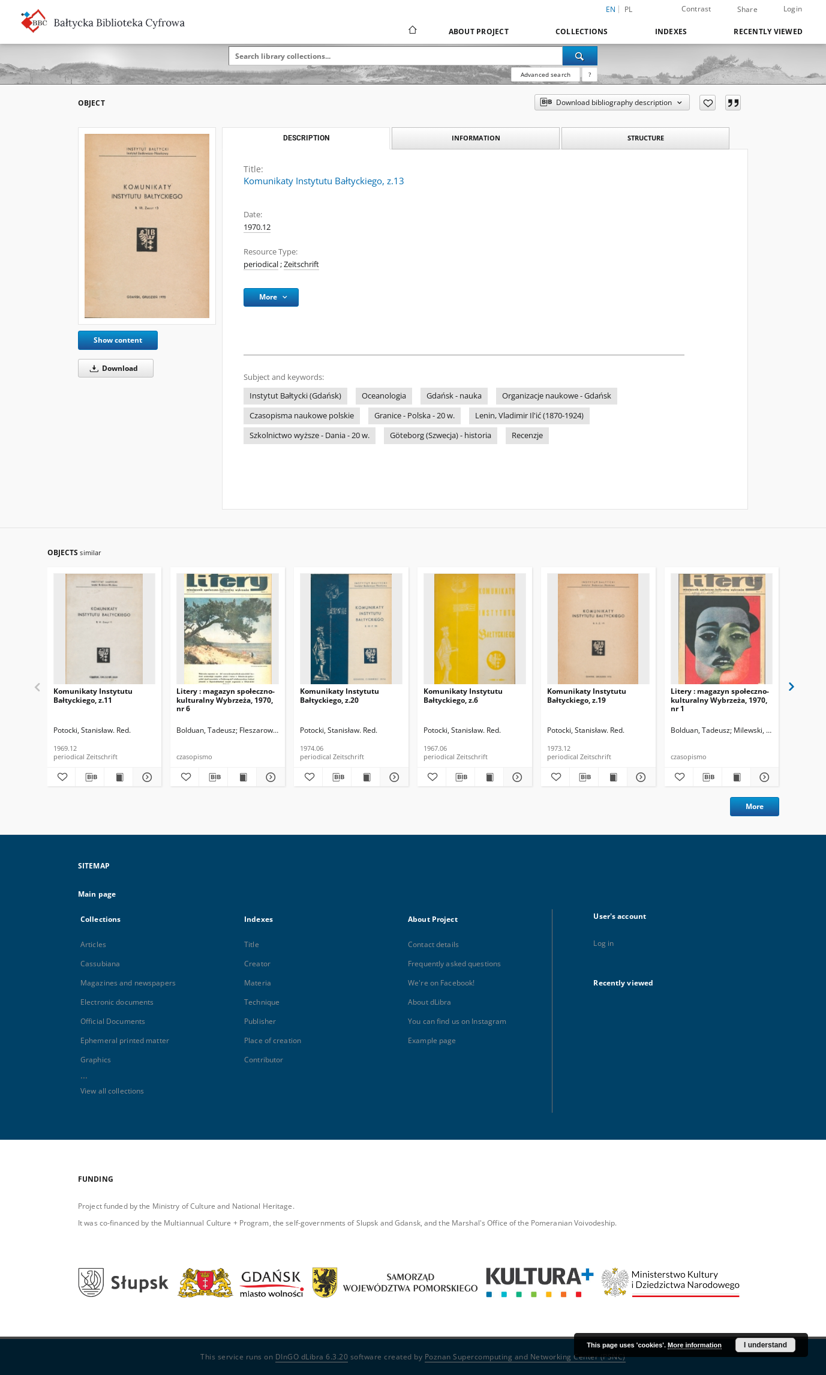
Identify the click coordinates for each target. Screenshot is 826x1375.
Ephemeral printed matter (124, 1040)
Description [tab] (306, 138)
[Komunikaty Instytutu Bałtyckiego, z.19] (598, 632)
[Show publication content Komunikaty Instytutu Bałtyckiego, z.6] (489, 777)
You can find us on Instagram (457, 1021)
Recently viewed (768, 31)
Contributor (263, 1060)
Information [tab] (476, 137)
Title (251, 944)
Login (792, 9)
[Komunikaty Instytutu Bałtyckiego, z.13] (147, 226)
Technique (262, 1002)
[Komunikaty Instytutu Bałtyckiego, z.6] (474, 632)
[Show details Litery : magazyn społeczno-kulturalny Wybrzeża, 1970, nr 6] (269, 777)
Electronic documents (117, 1002)
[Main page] (411, 31)
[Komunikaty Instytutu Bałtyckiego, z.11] (104, 632)
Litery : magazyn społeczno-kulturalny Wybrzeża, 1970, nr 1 (720, 699)
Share (747, 9)
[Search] (580, 55)
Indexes (671, 31)
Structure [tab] (645, 137)
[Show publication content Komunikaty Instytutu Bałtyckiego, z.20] (366, 777)
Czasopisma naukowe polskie (302, 416)
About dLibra (429, 1002)
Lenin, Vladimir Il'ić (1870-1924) (529, 416)
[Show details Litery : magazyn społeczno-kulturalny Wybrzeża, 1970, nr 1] (763, 777)
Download (112, 368)
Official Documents (112, 1021)
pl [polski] (628, 9)
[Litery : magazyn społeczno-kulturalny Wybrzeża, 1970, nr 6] (227, 632)
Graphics (95, 1060)
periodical (261, 264)
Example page (432, 1040)
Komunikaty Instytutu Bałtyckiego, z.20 (339, 695)
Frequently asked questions (454, 963)
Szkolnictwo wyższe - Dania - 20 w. (310, 435)
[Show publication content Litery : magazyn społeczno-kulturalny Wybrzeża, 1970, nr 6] (242, 777)
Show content (118, 340)
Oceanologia (384, 396)
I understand (765, 1345)
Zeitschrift (301, 264)
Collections (581, 31)
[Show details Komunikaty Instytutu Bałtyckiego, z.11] (145, 777)
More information (695, 1345)
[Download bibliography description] (90, 777)
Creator (257, 963)
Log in (603, 943)
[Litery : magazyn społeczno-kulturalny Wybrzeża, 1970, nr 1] (722, 632)
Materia (257, 983)
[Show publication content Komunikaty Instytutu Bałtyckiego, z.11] (118, 777)
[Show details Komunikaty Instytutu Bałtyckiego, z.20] (393, 777)
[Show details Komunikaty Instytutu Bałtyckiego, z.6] (516, 777)
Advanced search (545, 74)
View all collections (112, 1091)
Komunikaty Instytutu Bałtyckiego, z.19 (586, 695)
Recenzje (527, 435)
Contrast (696, 9)
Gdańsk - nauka (454, 396)
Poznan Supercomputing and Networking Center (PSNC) (525, 1357)
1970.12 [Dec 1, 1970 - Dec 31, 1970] (257, 227)
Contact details (433, 944)
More (755, 806)
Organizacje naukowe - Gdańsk (556, 396)
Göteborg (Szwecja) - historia (440, 435)
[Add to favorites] (707, 102)
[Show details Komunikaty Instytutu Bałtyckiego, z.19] (640, 777)
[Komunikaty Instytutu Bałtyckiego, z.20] (351, 632)
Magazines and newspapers (128, 983)
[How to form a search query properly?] (589, 74)
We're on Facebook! (441, 983)
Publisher (260, 1021)
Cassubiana (100, 963)
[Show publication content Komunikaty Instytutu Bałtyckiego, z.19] (613, 777)
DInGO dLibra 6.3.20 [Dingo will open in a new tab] (312, 1357)
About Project (479, 31)
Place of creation (272, 1040)
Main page (97, 894)
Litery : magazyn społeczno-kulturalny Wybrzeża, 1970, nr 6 (225, 699)
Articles (93, 944)
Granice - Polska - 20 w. (414, 416)
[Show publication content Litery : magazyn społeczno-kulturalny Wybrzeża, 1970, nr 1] (736, 777)
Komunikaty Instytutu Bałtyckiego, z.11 (93, 695)
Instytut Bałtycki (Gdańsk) (295, 396)
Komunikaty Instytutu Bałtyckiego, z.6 (463, 695)
